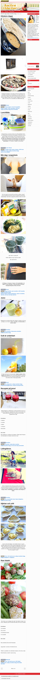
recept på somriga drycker (18, 385)
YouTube (29, 125)
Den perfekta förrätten (32, 71)
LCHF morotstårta (11, 108)
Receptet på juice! (8, 388)
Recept (10, 147)
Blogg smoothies (7, 291)
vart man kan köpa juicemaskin (17, 445)
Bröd (29, 92)
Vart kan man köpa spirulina (10, 294)
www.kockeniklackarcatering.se (33, 37)
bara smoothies (7, 331)
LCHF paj (17, 108)
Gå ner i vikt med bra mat (9, 556)
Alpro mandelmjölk (8, 499)
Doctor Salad (15, 499)
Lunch (7, 147)
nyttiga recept (3, 662)
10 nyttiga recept (7, 149)
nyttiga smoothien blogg (6, 109)
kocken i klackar (4, 108)
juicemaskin (6, 444)
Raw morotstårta (14, 109)
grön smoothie (15, 291)
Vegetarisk (30, 123)
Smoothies (8, 329)
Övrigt (29, 109)
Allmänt (7, 105)
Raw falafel (5, 561)
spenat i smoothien (20, 293)
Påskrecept (30, 111)
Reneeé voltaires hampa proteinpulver (8, 293)
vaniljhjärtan (11, 557)
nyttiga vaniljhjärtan (5, 557)
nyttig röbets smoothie (14, 444)
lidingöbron (20, 499)
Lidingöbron (6, 449)
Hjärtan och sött (7, 503)
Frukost (29, 97)
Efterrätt (29, 93)
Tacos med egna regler (32, 78)
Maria (12, 17)
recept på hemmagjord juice (6, 385)
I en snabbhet (30, 74)
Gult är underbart (8, 336)
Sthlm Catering (30, 120)
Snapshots (30, 118)
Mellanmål (8, 659)
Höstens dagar (7, 16)
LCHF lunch (21, 149)
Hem (2, 11)
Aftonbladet (11, 11)
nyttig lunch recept (4, 150)
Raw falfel (3, 663)
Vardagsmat (30, 122)
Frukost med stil (31, 76)
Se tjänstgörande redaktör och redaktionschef (9, 676)
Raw (28, 113)
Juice (3, 298)
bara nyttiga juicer (8, 384)
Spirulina (2, 294)
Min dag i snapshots (9, 155)
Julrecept (29, 99)
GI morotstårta (17, 106)
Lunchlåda (5, 112)
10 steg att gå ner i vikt (9, 106)
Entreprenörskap (31, 95)
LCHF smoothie (21, 291)
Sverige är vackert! (31, 72)
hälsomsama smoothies (16, 331)
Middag (29, 106)
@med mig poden (31, 88)
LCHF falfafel (17, 661)
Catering (6, 11)
